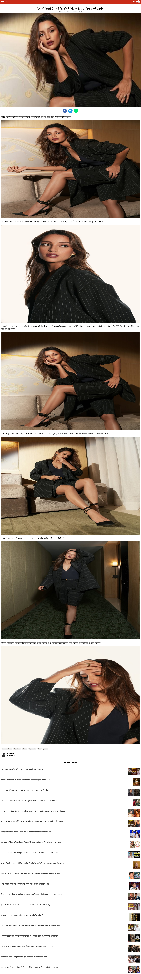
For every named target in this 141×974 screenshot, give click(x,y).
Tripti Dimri (17, 749)
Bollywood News (6, 749)
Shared (24, 749)
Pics (39, 749)
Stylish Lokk (32, 749)
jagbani (45, 749)
